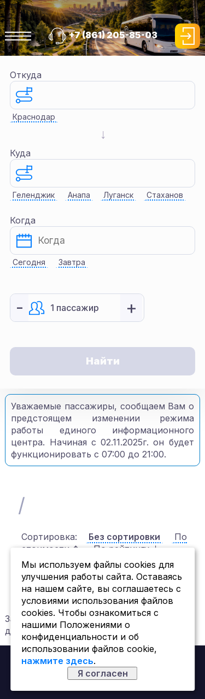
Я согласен (103, 673)
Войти (187, 36)
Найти (103, 361)
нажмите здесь (57, 660)
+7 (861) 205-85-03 (113, 35)
